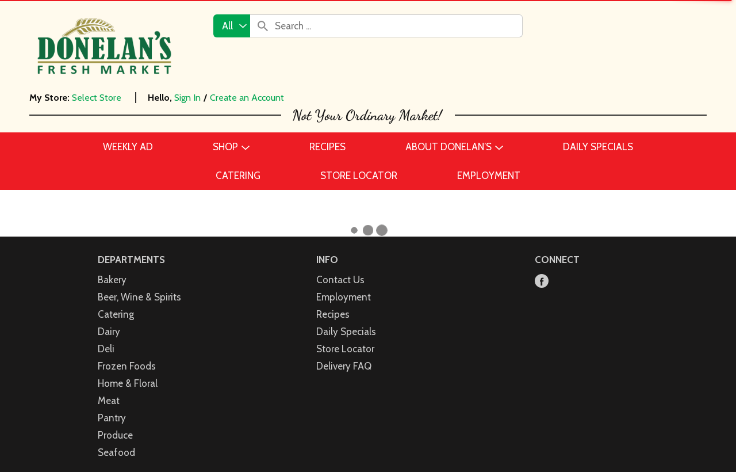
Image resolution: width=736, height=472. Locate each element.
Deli (106, 336)
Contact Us (340, 267)
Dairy (109, 319)
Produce (115, 423)
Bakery (112, 267)
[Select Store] (98, 97)
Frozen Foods (127, 354)
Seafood (116, 440)
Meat (109, 388)
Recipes (333, 302)
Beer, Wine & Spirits (139, 285)
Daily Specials (346, 319)
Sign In (187, 97)
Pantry (112, 406)
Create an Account (247, 97)
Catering (116, 302)
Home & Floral (128, 371)
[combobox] (231, 25)
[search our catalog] (262, 25)
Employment (343, 285)
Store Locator (345, 336)
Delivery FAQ (343, 354)
